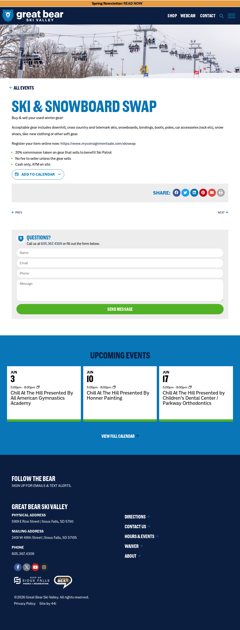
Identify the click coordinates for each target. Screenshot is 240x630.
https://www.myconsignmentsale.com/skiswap (98, 143)
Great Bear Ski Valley (40, 507)
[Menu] (231, 16)
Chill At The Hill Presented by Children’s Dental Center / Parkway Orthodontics (194, 398)
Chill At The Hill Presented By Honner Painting (118, 395)
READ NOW (133, 3)
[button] (221, 16)
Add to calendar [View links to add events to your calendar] (38, 174)
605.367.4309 (51, 244)
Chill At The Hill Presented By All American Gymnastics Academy (42, 398)
